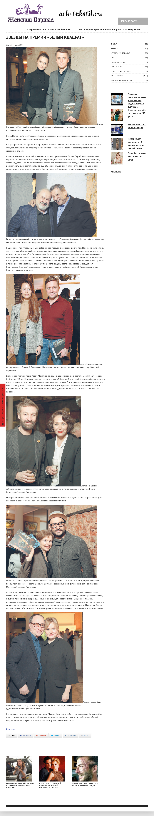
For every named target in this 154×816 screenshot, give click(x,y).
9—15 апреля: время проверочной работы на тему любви (111, 29)
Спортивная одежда (121, 71)
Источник (10, 729)
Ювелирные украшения (121, 80)
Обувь (114, 57)
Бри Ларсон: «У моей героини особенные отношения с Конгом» (20, 785)
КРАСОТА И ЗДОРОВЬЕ (120, 53)
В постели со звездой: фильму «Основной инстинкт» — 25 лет (50, 785)
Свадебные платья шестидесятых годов (137, 156)
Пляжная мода (118, 62)
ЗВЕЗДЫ (114, 48)
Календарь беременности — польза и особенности (45, 29)
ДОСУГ (114, 44)
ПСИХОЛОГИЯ (116, 67)
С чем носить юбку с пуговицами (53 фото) (137, 113)
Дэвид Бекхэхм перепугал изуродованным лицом (85, 784)
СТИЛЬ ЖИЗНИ (117, 76)
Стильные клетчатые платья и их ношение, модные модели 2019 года (137, 100)
